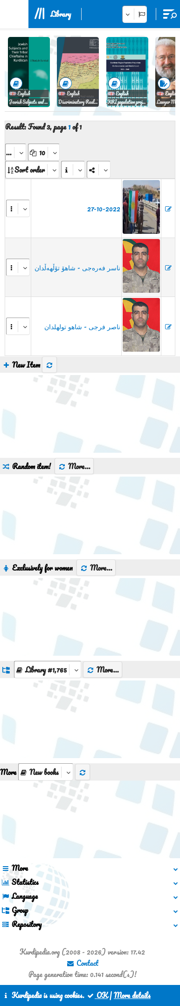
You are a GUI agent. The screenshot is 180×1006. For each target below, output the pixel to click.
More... (74, 466)
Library (60, 14)
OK (97, 995)
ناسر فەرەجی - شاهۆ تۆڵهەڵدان (77, 267)
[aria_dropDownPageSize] (43, 152)
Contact (82, 963)
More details (132, 995)
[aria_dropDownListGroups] (47, 669)
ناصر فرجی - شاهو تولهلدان (82, 326)
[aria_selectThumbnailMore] (46, 772)
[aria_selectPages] (16, 152)
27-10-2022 (103, 208)
